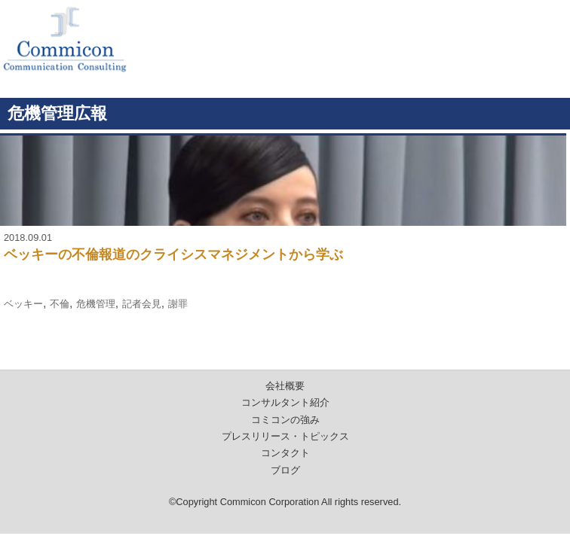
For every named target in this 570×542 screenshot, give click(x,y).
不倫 (59, 303)
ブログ (285, 470)
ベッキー (23, 303)
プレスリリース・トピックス (285, 436)
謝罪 (178, 303)
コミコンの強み (285, 419)
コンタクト (285, 452)
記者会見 (141, 303)
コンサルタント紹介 (285, 402)
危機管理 (95, 303)
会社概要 (285, 385)
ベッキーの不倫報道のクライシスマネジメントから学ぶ (173, 254)
